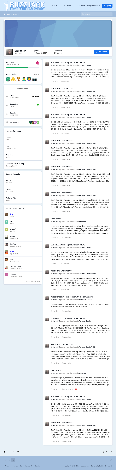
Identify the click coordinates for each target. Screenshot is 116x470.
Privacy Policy (18, 466)
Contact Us (28, 466)
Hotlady (13, 274)
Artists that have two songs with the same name (72, 297)
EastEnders (56, 219)
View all (36, 74)
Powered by (101, 466)
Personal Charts (85, 65)
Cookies (37, 466)
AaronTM (56, 65)
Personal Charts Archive (87, 91)
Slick (11, 221)
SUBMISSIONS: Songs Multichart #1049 (68, 62)
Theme (8, 466)
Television (82, 222)
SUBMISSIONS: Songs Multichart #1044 (68, 318)
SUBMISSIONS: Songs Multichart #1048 (68, 114)
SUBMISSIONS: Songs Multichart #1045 (68, 245)
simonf (12, 229)
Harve (12, 236)
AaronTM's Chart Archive (61, 88)
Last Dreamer (15, 266)
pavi (11, 259)
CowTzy (13, 244)
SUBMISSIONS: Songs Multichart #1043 (68, 396)
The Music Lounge (85, 300)
